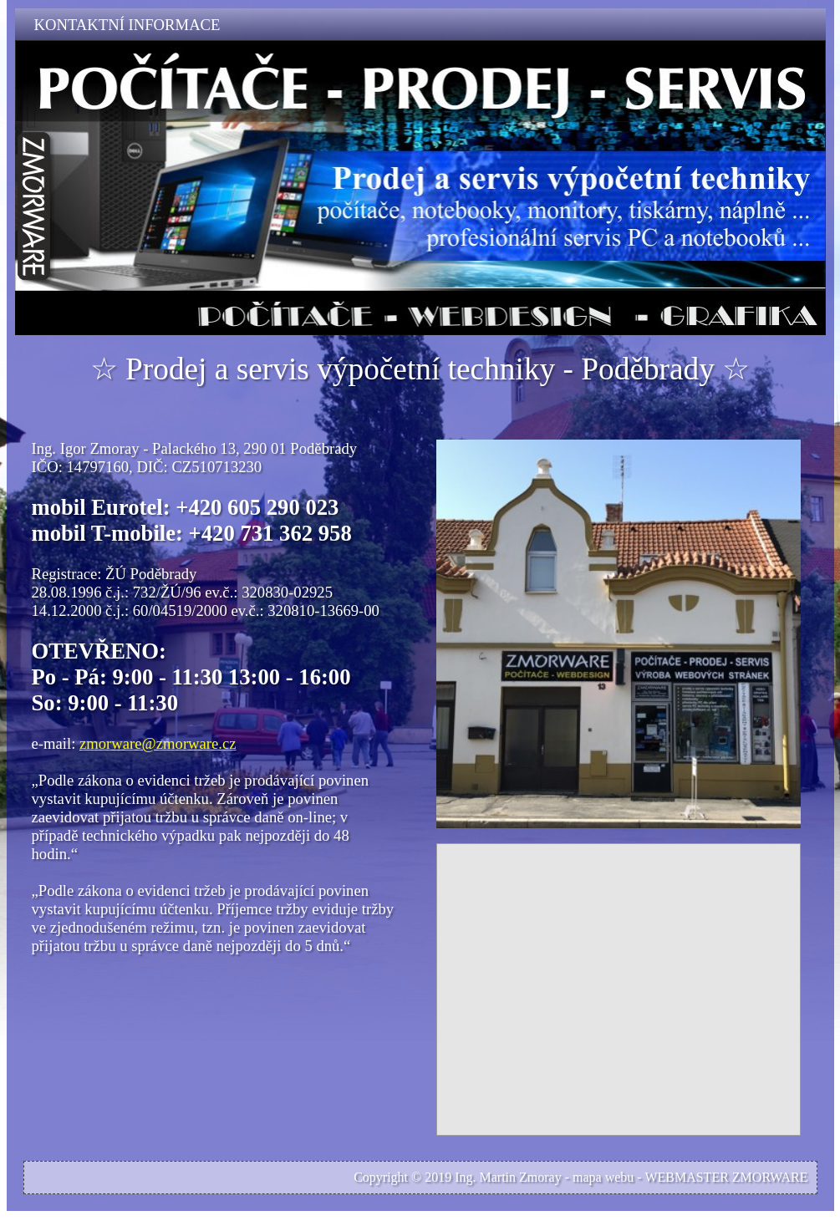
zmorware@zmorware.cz (158, 743)
